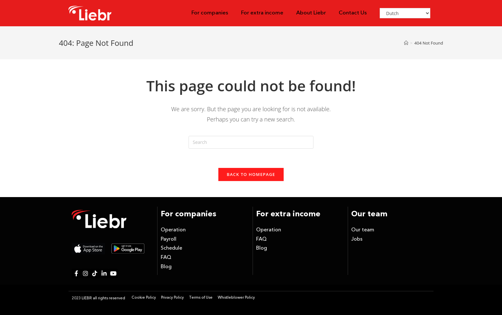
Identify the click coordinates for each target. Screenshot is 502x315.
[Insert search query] (251, 142)
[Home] (406, 43)
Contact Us (353, 13)
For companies (209, 13)
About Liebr (311, 13)
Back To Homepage (251, 174)
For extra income (262, 13)
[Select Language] (405, 13)
